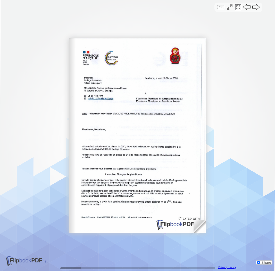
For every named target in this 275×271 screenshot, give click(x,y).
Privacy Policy (227, 267)
